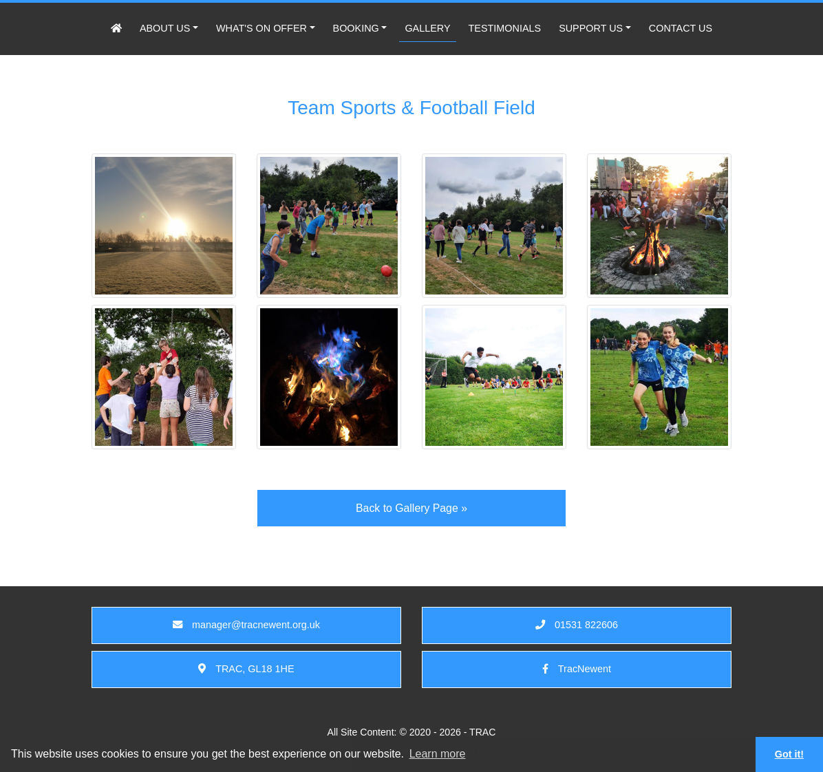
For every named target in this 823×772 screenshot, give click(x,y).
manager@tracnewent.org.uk (246, 624)
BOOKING (356, 28)
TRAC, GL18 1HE (246, 668)
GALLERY (427, 28)
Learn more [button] (437, 754)
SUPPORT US (591, 28)
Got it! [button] (789, 754)
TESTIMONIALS (505, 28)
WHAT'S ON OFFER (261, 28)
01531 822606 (576, 624)
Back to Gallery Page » (411, 508)
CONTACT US (680, 28)
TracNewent (576, 668)
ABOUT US (165, 28)
